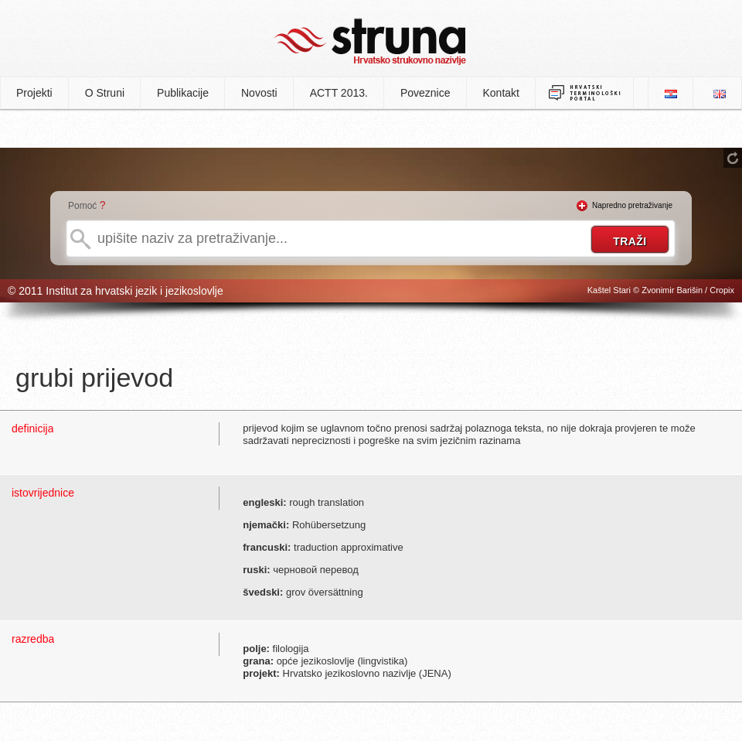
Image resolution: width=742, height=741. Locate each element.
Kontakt (501, 93)
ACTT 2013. (339, 93)
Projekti (34, 93)
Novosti (259, 93)
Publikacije (183, 93)
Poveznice (425, 93)
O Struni (104, 93)
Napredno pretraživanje (632, 205)
